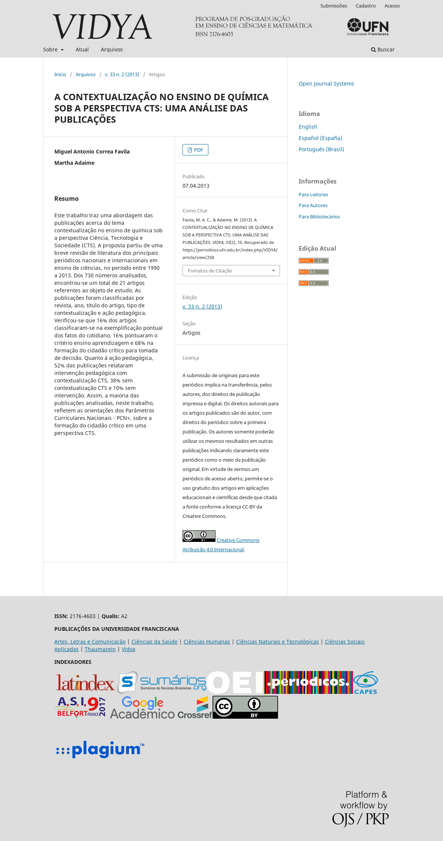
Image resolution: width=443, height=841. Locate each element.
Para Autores (313, 205)
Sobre (51, 49)
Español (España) (320, 137)
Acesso (392, 5)
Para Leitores (313, 194)
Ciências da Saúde (155, 641)
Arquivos (112, 49)
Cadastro (366, 5)
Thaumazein (100, 649)
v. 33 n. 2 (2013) (122, 74)
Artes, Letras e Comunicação (90, 641)
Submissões (333, 5)
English (308, 126)
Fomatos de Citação (210, 270)
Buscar (383, 49)
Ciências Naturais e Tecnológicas (277, 641)
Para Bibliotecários (319, 216)
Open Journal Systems (326, 83)
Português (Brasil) (321, 149)
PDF (198, 149)
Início (60, 74)
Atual (82, 49)
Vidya (128, 649)
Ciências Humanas (207, 641)
